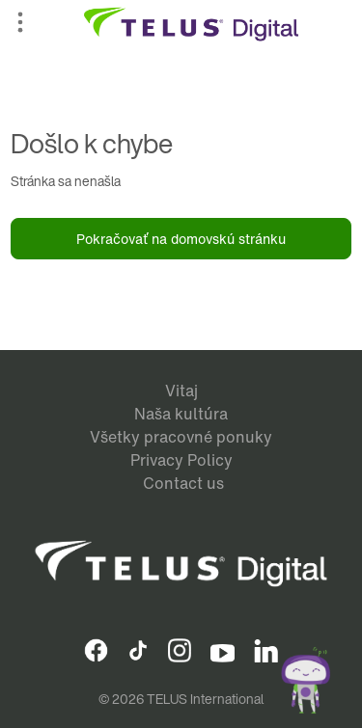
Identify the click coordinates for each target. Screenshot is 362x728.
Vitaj (181, 390)
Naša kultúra (181, 413)
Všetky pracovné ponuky (181, 436)
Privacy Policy (181, 460)
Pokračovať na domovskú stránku (181, 239)
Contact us (183, 483)
